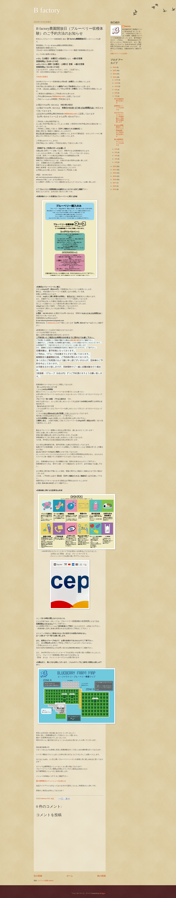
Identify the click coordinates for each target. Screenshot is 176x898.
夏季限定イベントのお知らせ (119, 107)
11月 (116, 83)
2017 (115, 183)
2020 (115, 173)
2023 (115, 77)
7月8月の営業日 (42, 77)
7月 (116, 96)
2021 (115, 170)
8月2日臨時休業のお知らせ (119, 100)
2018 (115, 179)
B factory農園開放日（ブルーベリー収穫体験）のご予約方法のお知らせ (119, 130)
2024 (115, 74)
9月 (116, 90)
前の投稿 (101, 876)
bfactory (128, 26)
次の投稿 (38, 876)
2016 (115, 186)
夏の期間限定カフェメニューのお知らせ (51, 781)
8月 (116, 93)
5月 (116, 152)
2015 (115, 189)
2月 (116, 162)
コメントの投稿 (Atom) (45, 880)
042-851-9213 (75, 340)
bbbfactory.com (58, 96)
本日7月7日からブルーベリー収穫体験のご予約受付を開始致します (119, 117)
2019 (115, 176)
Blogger (102, 893)
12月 (116, 80)
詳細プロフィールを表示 (118, 53)
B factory (47, 10)
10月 (116, 86)
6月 (116, 149)
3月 (116, 159)
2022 (115, 166)
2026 (115, 67)
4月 (116, 155)
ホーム (70, 876)
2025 (115, 70)
